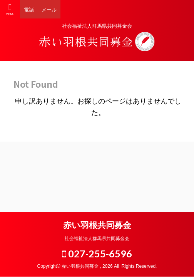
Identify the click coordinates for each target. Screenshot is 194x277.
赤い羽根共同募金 (97, 225)
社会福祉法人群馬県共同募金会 (97, 238)
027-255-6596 (97, 253)
